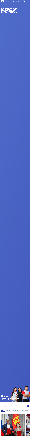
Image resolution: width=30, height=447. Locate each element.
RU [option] (13, 1)
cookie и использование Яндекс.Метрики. (16, 439)
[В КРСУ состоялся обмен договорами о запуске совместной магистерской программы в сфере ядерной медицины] (13, 430)
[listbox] (15, 1)
